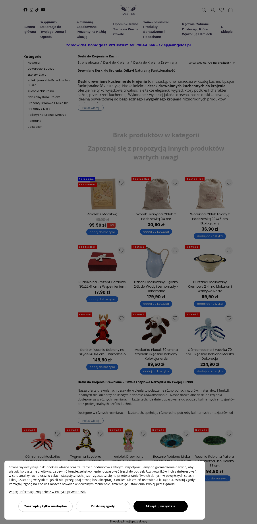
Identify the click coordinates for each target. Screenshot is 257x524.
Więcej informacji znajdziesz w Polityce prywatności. (47, 492)
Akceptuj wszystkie (160, 506)
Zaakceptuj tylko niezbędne (45, 506)
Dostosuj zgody (103, 506)
